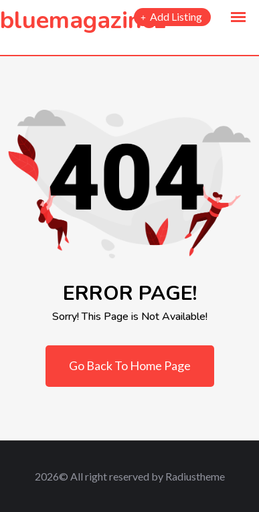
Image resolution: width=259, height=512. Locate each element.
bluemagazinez (83, 20)
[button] (238, 17)
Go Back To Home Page (130, 365)
